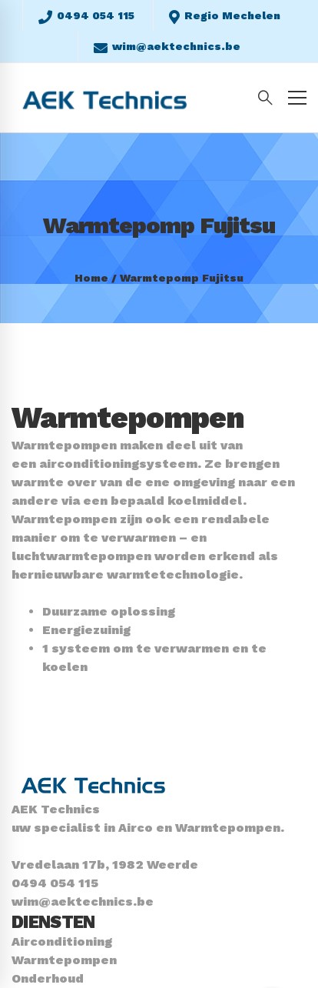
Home (91, 278)
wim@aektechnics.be (83, 901)
